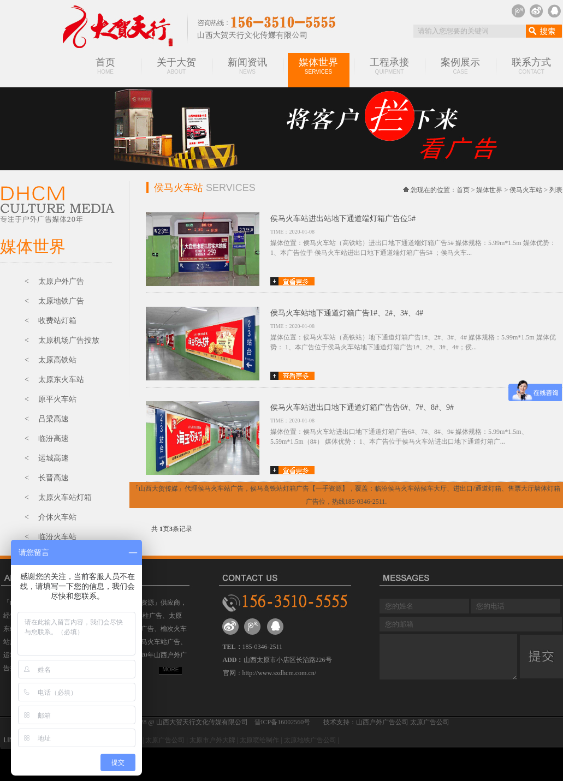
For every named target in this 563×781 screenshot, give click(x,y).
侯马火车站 (525, 190)
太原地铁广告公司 (310, 740)
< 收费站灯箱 (50, 321)
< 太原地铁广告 (54, 301)
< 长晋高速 (47, 478)
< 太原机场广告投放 (62, 340)
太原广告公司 (165, 740)
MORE (171, 669)
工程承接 (389, 66)
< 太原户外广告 (54, 281)
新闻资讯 (247, 66)
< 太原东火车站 (54, 379)
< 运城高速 (47, 458)
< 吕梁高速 (47, 419)
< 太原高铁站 (50, 360)
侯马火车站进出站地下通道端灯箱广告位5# (343, 218)
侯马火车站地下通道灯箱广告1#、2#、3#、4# (346, 313)
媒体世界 (318, 66)
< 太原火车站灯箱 (58, 497)
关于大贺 (176, 66)
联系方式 (531, 66)
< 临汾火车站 (50, 537)
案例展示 (460, 66)
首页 (105, 66)
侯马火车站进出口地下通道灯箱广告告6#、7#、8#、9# (362, 407)
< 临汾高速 (47, 438)
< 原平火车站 (50, 399)
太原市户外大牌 (212, 740)
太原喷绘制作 (259, 740)
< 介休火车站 (50, 517)
